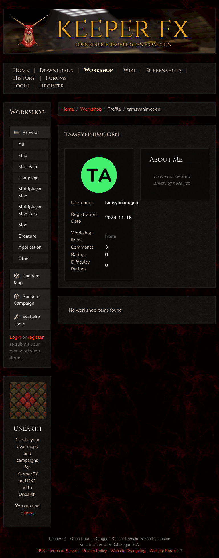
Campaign (28, 178)
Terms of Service (63, 550)
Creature (27, 236)
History (24, 78)
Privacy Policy (94, 550)
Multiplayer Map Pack (30, 210)
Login (22, 85)
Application (30, 247)
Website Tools (27, 320)
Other (24, 258)
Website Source (165, 550)
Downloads (56, 70)
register (36, 337)
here (29, 513)
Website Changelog (128, 550)
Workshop (98, 70)
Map (22, 155)
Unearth (27, 429)
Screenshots (163, 70)
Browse (26, 132)
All (21, 144)
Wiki (129, 70)
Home (21, 70)
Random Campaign (27, 299)
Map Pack (28, 167)
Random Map (27, 279)
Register (52, 85)
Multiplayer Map (30, 192)
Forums (56, 78)
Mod (22, 225)
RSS (41, 550)
